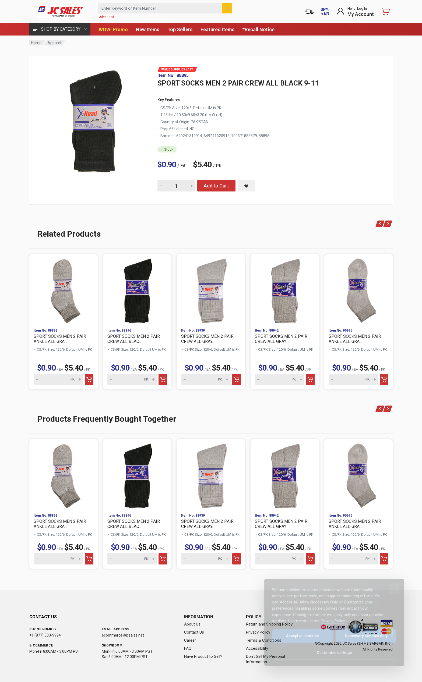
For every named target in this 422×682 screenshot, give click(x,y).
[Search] (227, 8)
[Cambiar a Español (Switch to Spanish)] (325, 11)
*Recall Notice (258, 29)
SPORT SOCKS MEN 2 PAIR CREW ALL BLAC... (133, 339)
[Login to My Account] (355, 11)
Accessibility (257, 648)
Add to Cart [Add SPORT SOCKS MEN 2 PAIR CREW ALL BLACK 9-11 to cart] (216, 186)
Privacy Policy (258, 632)
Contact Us (194, 632)
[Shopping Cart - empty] (385, 11)
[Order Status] (309, 11)
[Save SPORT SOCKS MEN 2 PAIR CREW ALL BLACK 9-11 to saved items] (246, 185)
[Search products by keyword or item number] (165, 8)
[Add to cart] (89, 379)
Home (36, 43)
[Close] (390, 589)
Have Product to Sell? (203, 656)
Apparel (54, 43)
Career (190, 640)
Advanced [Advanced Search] (106, 17)
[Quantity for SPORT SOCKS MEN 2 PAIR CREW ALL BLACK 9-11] (176, 185)
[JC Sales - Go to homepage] (60, 11)
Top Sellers (179, 29)
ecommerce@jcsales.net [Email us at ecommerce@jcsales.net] (123, 635)
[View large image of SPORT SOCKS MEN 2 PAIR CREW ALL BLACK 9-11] (94, 120)
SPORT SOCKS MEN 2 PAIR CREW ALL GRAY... (207, 339)
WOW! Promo (113, 29)
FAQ (187, 648)
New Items (147, 29)
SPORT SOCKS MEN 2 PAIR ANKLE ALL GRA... (60, 339)
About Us (192, 624)
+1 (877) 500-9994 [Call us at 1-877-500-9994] (45, 635)
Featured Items (217, 29)
